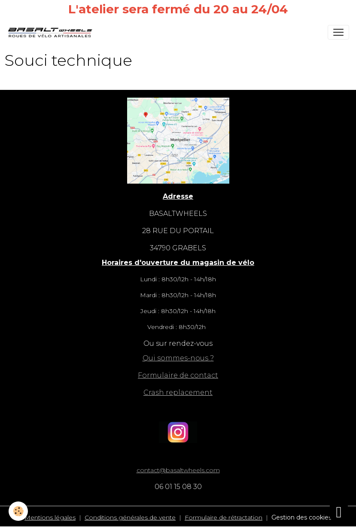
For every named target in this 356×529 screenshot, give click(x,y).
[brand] (52, 32)
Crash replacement (178, 392)
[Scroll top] (339, 512)
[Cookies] (18, 511)
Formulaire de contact (178, 375)
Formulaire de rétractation (223, 517)
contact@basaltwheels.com (178, 470)
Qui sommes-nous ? (178, 358)
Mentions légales (50, 517)
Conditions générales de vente (130, 517)
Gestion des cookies (301, 517)
